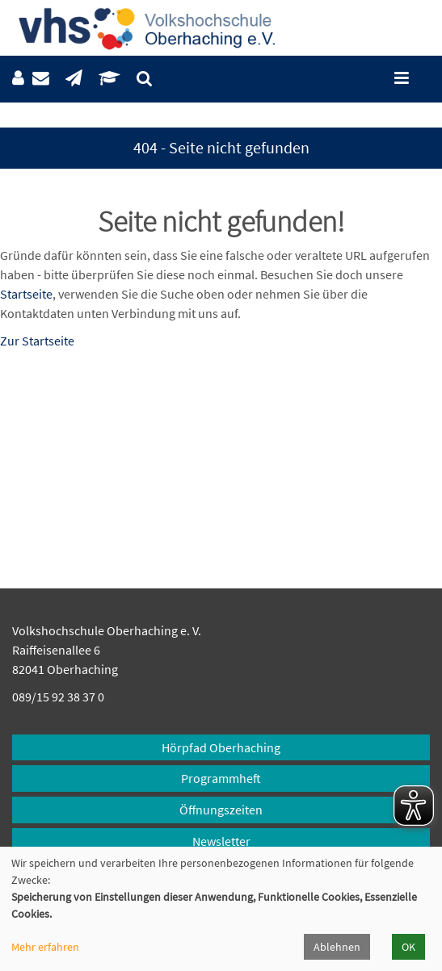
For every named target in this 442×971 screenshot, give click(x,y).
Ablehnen (337, 947)
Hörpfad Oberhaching (221, 747)
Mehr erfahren (45, 947)
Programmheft (221, 778)
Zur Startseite (37, 341)
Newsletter (221, 841)
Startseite (26, 294)
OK (408, 947)
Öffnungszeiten (221, 809)
